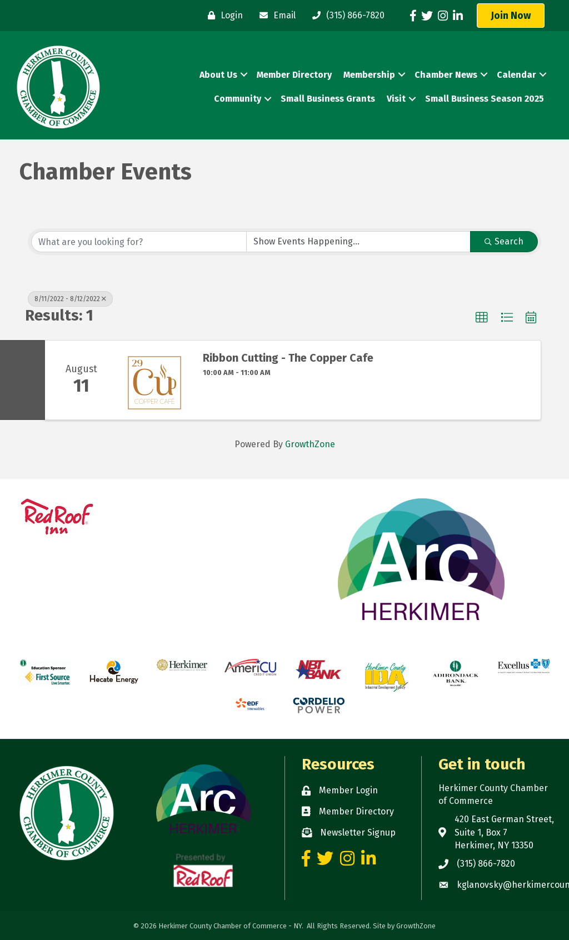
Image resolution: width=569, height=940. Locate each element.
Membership (369, 74)
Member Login (348, 790)
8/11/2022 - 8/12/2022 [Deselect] (70, 299)
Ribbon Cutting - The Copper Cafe (288, 358)
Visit (396, 98)
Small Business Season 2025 (484, 98)
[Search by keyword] (139, 241)
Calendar (516, 74)
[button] (511, 15)
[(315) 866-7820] (346, 16)
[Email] (275, 16)
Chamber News (446, 74)
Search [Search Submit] (504, 241)
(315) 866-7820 (486, 863)
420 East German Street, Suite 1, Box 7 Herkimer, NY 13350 (504, 832)
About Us (218, 74)
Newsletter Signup (358, 832)
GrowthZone (310, 444)
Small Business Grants (328, 98)
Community (237, 98)
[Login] (222, 16)
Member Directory (294, 74)
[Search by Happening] (358, 241)
